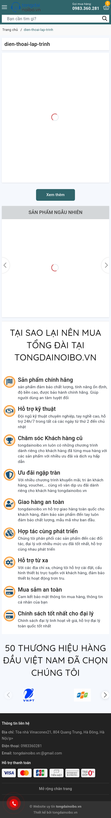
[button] (105, 695)
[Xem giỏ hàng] (106, 7)
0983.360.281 (85, 6)
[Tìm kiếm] (104, 18)
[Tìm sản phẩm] (55, 19)
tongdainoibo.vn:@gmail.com (37, 753)
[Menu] (4, 7)
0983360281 (31, 746)
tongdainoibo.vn (65, 812)
